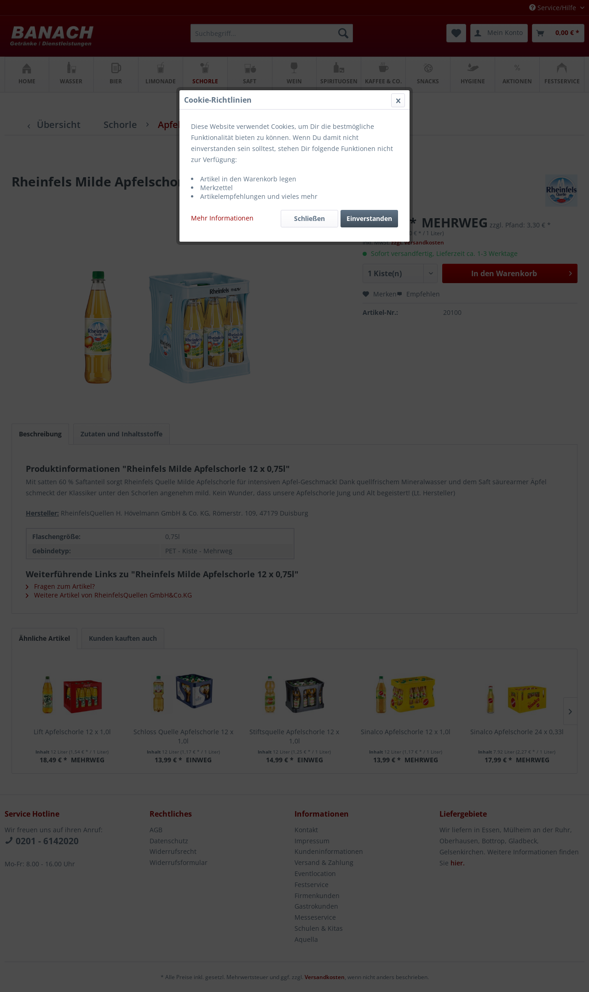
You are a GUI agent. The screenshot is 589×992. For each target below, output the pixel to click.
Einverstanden (369, 218)
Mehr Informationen (222, 218)
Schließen (309, 218)
